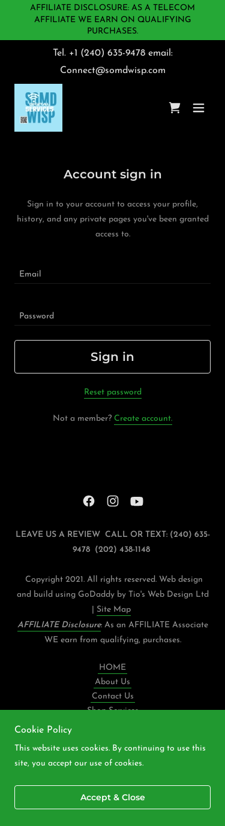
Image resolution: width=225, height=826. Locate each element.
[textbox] (112, 270)
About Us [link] (112, 682)
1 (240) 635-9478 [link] (109, 53)
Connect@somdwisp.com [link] (113, 70)
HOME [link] (112, 667)
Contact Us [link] (113, 696)
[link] (38, 108)
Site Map (114, 609)
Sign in (112, 357)
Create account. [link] (143, 418)
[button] (199, 108)
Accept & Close (112, 797)
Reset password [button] (113, 392)
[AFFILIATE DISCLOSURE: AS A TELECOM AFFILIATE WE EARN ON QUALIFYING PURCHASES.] (112, 20)
